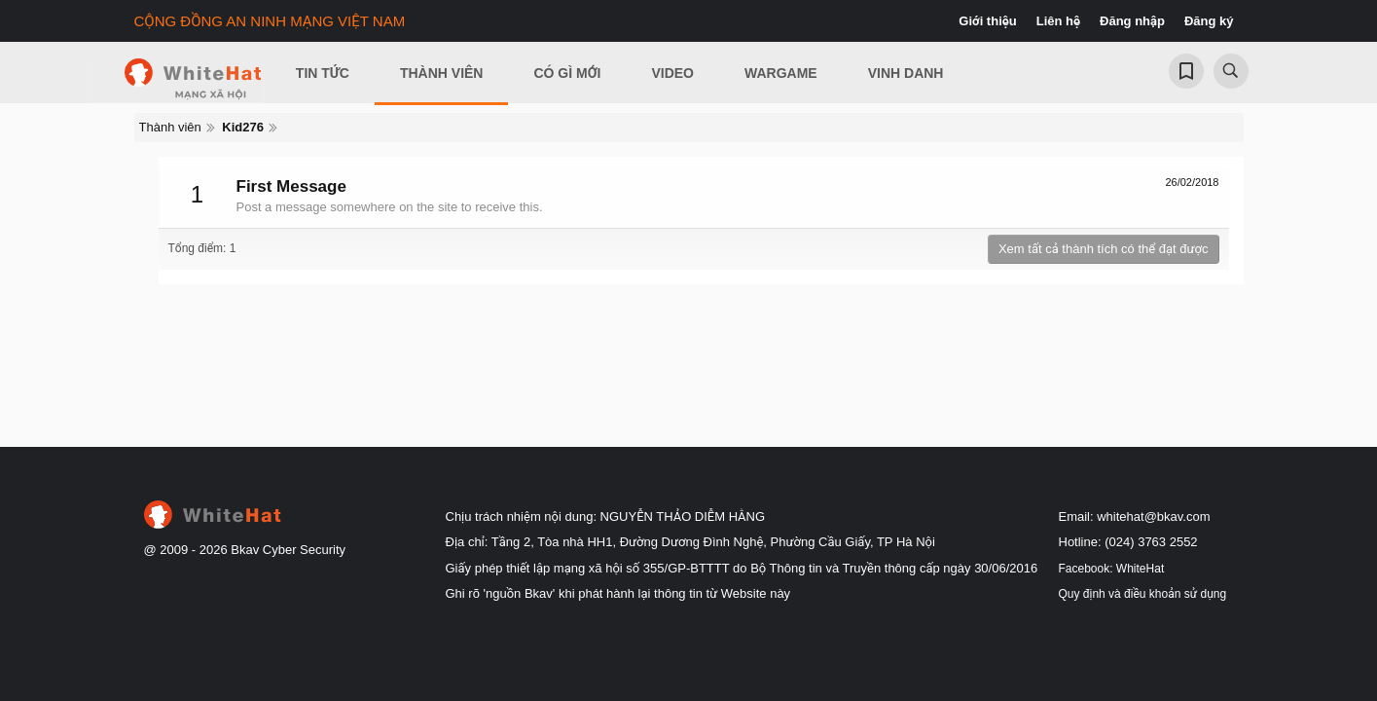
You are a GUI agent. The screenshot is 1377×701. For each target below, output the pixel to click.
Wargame (780, 73)
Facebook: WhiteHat (1112, 568)
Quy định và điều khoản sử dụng (1143, 594)
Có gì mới (566, 73)
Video (672, 73)
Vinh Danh (906, 73)
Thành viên (442, 73)
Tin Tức (322, 73)
